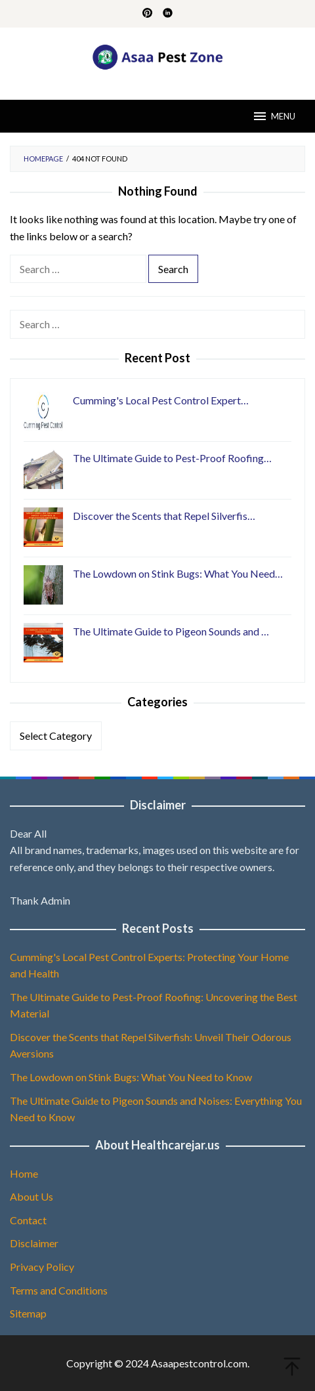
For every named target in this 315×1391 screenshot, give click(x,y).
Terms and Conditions (59, 1290)
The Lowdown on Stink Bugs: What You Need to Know (131, 1077)
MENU (273, 116)
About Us (31, 1196)
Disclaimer (34, 1243)
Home (24, 1173)
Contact (28, 1220)
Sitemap (28, 1313)
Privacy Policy (42, 1266)
